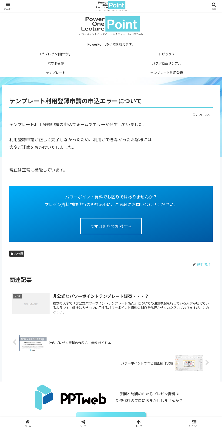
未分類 (17, 253)
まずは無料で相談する (111, 226)
